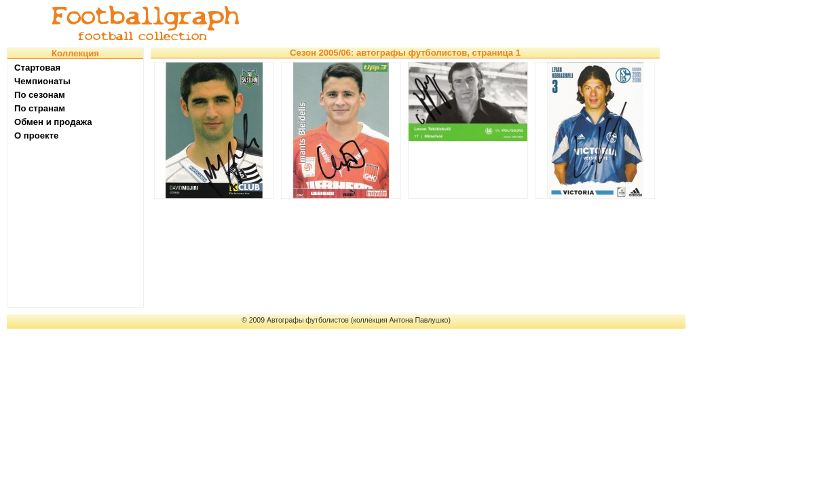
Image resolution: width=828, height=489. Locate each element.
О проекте (36, 135)
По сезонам (39, 95)
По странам (39, 108)
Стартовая (37, 67)
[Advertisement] (471, 23)
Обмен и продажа (53, 122)
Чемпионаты (42, 81)
